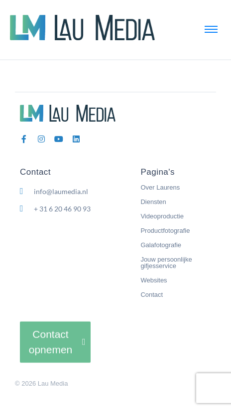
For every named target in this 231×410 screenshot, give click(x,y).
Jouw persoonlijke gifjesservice (166, 263)
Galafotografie (160, 245)
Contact (151, 294)
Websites (153, 280)
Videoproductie (162, 216)
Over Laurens (160, 187)
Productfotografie (165, 230)
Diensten (153, 201)
